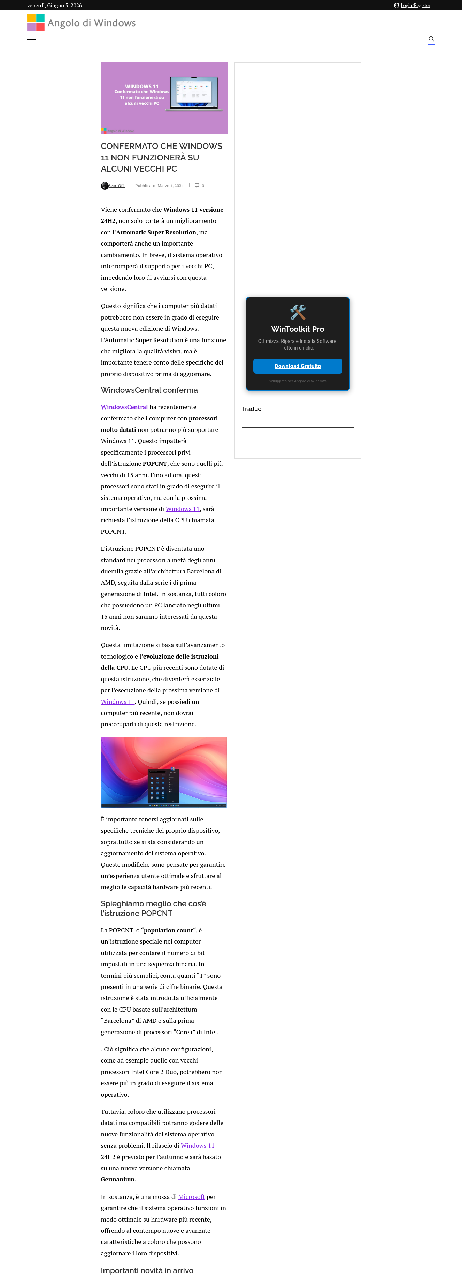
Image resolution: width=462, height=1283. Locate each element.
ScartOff (48, 252)
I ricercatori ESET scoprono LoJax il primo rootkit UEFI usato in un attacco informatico (250, 1062)
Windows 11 (108, 508)
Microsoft (121, 859)
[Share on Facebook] (93, 1176)
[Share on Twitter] (100, 1176)
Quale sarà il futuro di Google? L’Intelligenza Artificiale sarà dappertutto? (116, 1023)
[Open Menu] (31, 40)
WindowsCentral (60, 379)
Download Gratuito (368, 366)
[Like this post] (85, 1176)
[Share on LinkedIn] (107, 1176)
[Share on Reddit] (114, 1176)
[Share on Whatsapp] (122, 1176)
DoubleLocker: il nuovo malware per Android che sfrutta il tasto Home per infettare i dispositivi (123, 1100)
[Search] (431, 40)
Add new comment (74, 1195)
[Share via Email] (136, 1176)
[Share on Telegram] (129, 1176)
